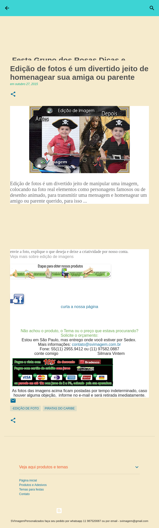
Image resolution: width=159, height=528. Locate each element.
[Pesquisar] (152, 8)
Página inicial (28, 480)
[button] (13, 94)
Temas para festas (31, 489)
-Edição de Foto (25, 408)
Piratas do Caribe (60, 408)
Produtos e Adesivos (33, 485)
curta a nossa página (79, 307)
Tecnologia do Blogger (79, 510)
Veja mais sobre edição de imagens (42, 256)
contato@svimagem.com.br (96, 344)
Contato (24, 494)
